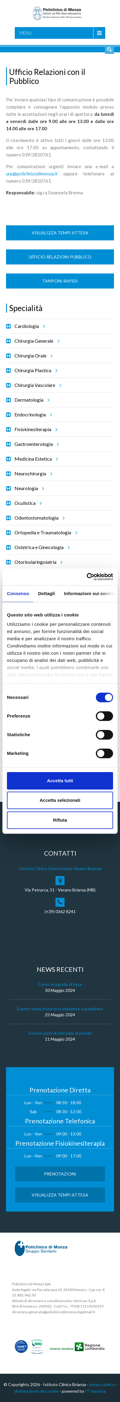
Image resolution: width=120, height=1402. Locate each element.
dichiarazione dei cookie (36, 1391)
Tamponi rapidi (60, 280)
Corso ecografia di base (60, 984)
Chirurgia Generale (36, 341)
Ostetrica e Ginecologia (41, 547)
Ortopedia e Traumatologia (44, 532)
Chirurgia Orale (32, 355)
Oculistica (27, 503)
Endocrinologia (32, 414)
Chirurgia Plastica (34, 370)
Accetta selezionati (59, 800)
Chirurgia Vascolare (36, 385)
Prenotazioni (60, 1173)
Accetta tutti (60, 780)
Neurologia (28, 488)
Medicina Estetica (35, 459)
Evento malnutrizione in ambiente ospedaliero (60, 1008)
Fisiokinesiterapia (34, 429)
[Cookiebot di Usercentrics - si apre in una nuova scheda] (86, 577)
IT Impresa (95, 1391)
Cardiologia (28, 326)
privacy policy (101, 1384)
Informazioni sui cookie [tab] (89, 593)
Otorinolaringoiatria (37, 562)
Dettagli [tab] (46, 593)
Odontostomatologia (38, 518)
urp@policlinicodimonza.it (32, 173)
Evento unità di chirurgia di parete (60, 1033)
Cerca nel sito (109, 49)
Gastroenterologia (35, 444)
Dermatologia (31, 400)
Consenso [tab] (18, 593)
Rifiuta (60, 820)
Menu (25, 33)
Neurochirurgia (32, 473)
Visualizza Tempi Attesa (60, 232)
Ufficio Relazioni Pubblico (60, 256)
